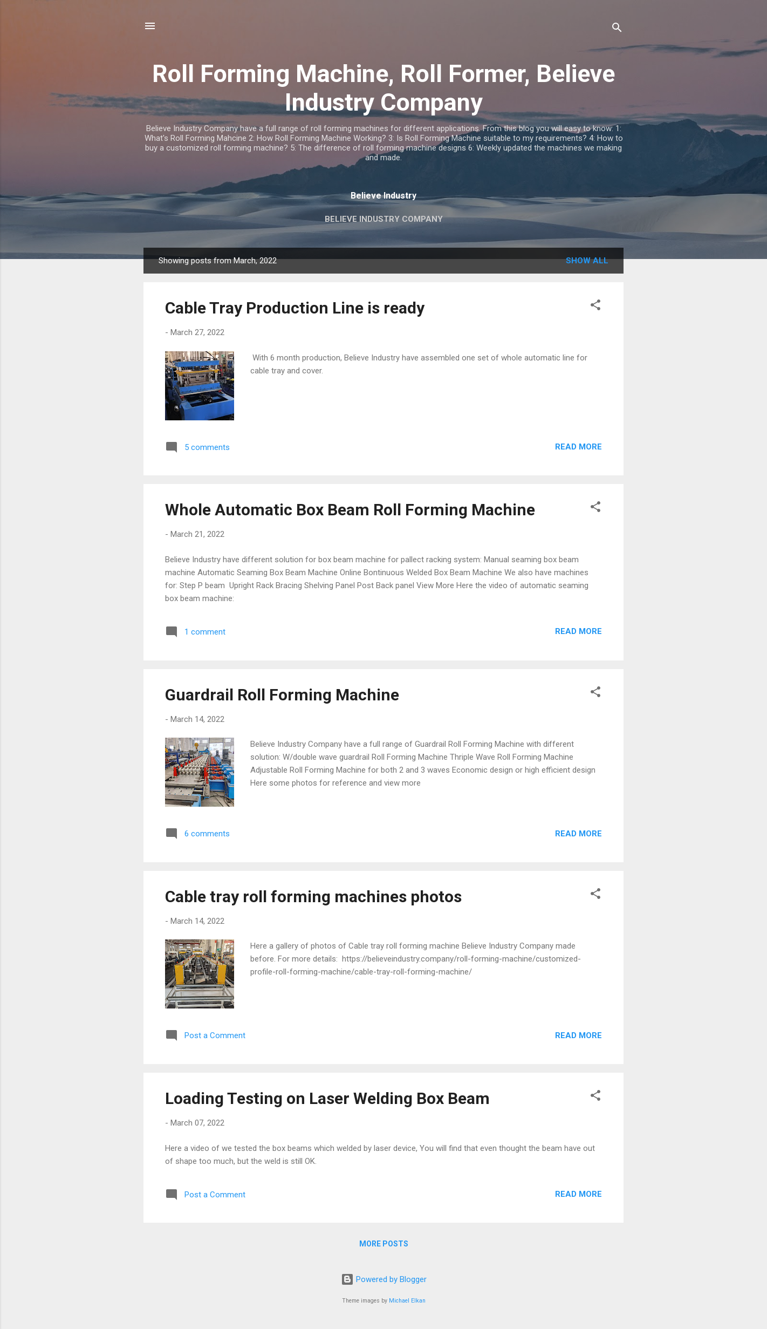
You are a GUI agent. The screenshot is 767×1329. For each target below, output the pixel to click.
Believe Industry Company (384, 219)
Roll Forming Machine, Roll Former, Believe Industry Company (383, 88)
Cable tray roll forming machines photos (313, 896)
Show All (587, 260)
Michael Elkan (407, 1300)
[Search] (617, 29)
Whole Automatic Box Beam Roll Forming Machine (350, 509)
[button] (595, 306)
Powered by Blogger (384, 1279)
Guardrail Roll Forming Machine (282, 694)
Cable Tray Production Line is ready (294, 307)
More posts (383, 1243)
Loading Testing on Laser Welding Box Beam (327, 1098)
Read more (578, 447)
